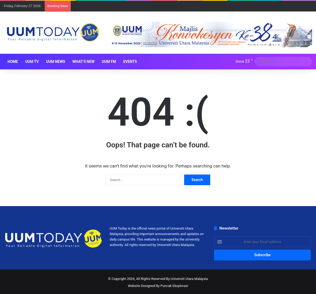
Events (130, 61)
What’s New (83, 61)
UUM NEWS (55, 61)
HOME (13, 61)
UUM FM (109, 61)
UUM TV (32, 61)
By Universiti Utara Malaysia (187, 279)
